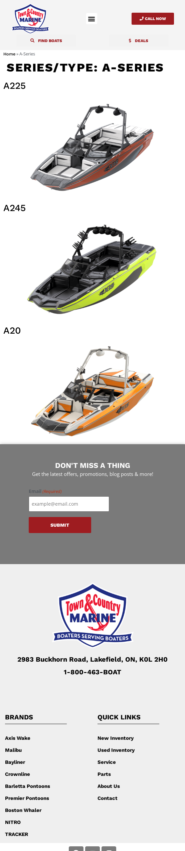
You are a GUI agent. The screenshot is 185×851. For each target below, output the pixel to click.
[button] (91, 18)
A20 (12, 330)
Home (9, 53)
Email (45, 491)
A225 (14, 85)
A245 (14, 207)
